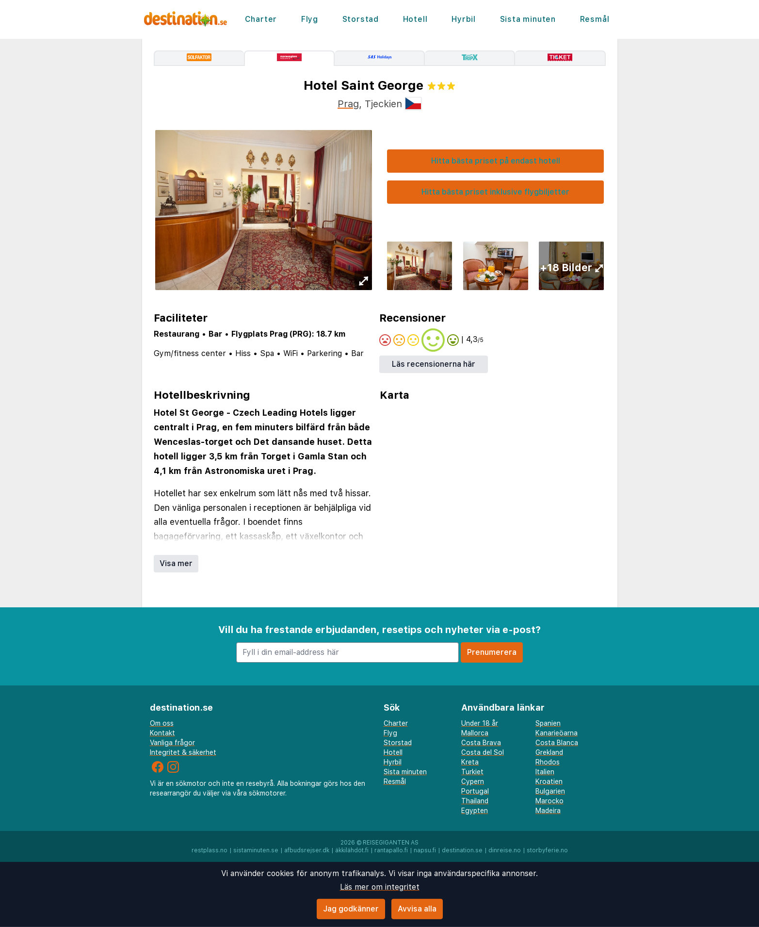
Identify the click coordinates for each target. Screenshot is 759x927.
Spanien (548, 723)
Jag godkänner (351, 908)
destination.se (462, 850)
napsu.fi (425, 850)
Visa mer (176, 563)
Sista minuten (528, 19)
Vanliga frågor (172, 743)
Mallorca (474, 733)
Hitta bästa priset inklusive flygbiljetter (495, 191)
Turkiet (472, 772)
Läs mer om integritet (380, 887)
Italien (544, 772)
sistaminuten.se (255, 850)
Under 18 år (479, 723)
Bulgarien (550, 791)
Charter (261, 19)
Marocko (549, 801)
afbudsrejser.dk (306, 850)
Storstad (360, 19)
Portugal (475, 791)
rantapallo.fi (391, 850)
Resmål (595, 19)
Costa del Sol (482, 752)
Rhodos (547, 762)
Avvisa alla (417, 908)
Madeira (548, 810)
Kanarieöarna (556, 733)
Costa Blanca (556, 743)
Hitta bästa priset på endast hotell (495, 160)
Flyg (309, 19)
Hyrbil (464, 19)
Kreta (470, 762)
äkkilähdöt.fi (352, 850)
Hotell (415, 19)
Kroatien (549, 781)
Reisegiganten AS (391, 842)
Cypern (472, 781)
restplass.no (209, 850)
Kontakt (162, 733)
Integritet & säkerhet (183, 752)
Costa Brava (481, 743)
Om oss (162, 723)
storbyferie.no (547, 850)
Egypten (474, 810)
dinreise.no (504, 850)
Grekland (549, 752)
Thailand (474, 801)
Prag (348, 104)
